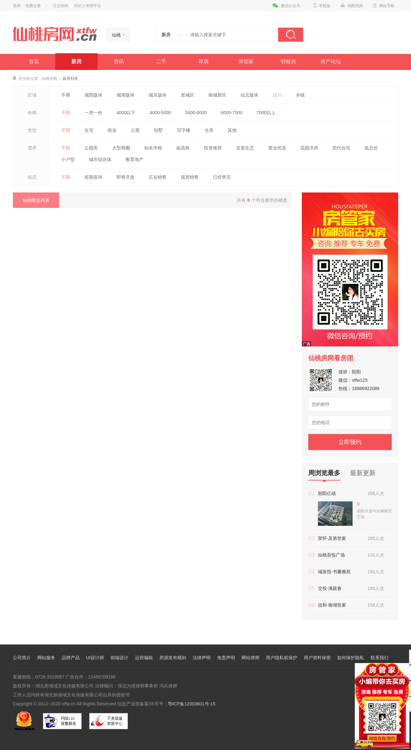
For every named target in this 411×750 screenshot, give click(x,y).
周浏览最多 (324, 475)
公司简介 (22, 657)
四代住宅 (341, 147)
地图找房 (351, 6)
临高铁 (183, 147)
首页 (34, 61)
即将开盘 (126, 177)
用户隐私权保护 (281, 657)
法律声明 (202, 657)
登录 (17, 6)
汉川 (277, 95)
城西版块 (93, 95)
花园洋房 (309, 147)
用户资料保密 (317, 657)
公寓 (135, 130)
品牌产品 (71, 657)
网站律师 (250, 657)
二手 (161, 61)
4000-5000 (160, 112)
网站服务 (46, 657)
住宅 (88, 130)
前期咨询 (93, 177)
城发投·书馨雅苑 (334, 571)
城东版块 (158, 95)
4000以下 (126, 112)
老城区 (187, 95)
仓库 (209, 130)
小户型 (68, 159)
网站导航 (384, 6)
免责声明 (226, 657)
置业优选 (277, 147)
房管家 (246, 61)
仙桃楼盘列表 (35, 200)
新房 (76, 61)
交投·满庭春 (330, 588)
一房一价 (93, 112)
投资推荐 (213, 147)
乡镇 (300, 95)
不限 (65, 95)
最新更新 (363, 472)
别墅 (158, 130)
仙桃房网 (49, 78)
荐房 (203, 61)
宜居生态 (245, 147)
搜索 (290, 35)
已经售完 (222, 177)
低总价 (371, 147)
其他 (232, 130)
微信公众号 (286, 6)
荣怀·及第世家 (332, 538)
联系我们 (380, 657)
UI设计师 (95, 657)
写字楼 (183, 130)
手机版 (322, 6)
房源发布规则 (172, 657)
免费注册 (33, 6)
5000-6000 (196, 112)
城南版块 (126, 95)
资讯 (119, 61)
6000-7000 (231, 112)
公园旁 (91, 147)
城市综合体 (100, 159)
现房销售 (190, 177)
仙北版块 (249, 95)
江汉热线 (60, 6)
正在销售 (158, 177)
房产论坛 (330, 61)
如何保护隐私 (350, 657)
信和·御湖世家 (332, 605)
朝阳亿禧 (327, 493)
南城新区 (217, 95)
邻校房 (288, 61)
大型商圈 (121, 147)
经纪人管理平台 (87, 6)
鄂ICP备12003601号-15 (191, 703)
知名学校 (153, 147)
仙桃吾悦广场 (331, 555)
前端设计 (119, 657)
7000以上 (266, 112)
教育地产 (135, 159)
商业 (112, 130)
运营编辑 (144, 657)
